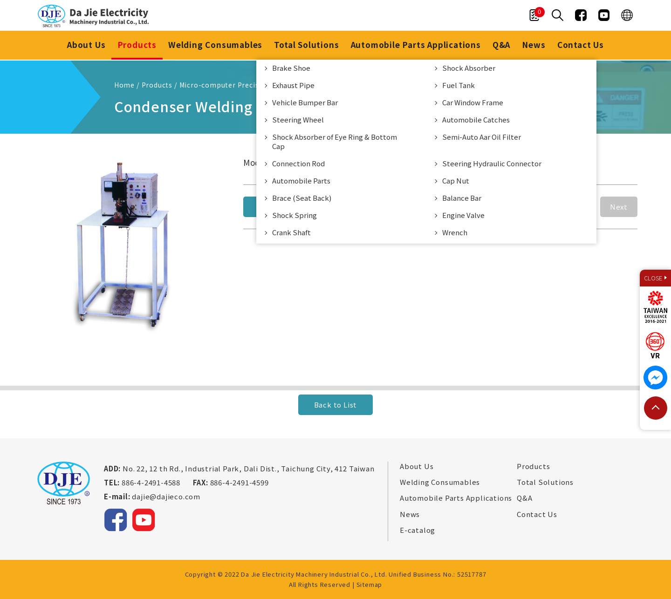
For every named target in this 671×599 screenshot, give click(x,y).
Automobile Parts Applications (416, 45)
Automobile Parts (301, 181)
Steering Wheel (298, 120)
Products (136, 45)
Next (619, 206)
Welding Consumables (215, 45)
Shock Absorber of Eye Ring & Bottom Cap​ (334, 142)
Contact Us (582, 45)
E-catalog (417, 530)
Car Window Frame (472, 103)
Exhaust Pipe (293, 86)
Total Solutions (306, 45)
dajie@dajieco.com (166, 496)
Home (124, 84)
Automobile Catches (476, 120)
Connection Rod (298, 164)
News (534, 45)
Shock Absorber (468, 69)
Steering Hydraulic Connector (491, 164)
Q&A (502, 45)
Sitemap (369, 584)
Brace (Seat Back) (301, 199)
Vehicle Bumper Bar (305, 103)
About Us (85, 45)
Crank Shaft (291, 233)
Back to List (335, 404)
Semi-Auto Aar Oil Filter (481, 138)
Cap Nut (455, 181)
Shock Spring (294, 216)
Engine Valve (463, 216)
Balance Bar (461, 199)
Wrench (454, 233)
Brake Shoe (291, 69)
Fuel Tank (458, 86)
